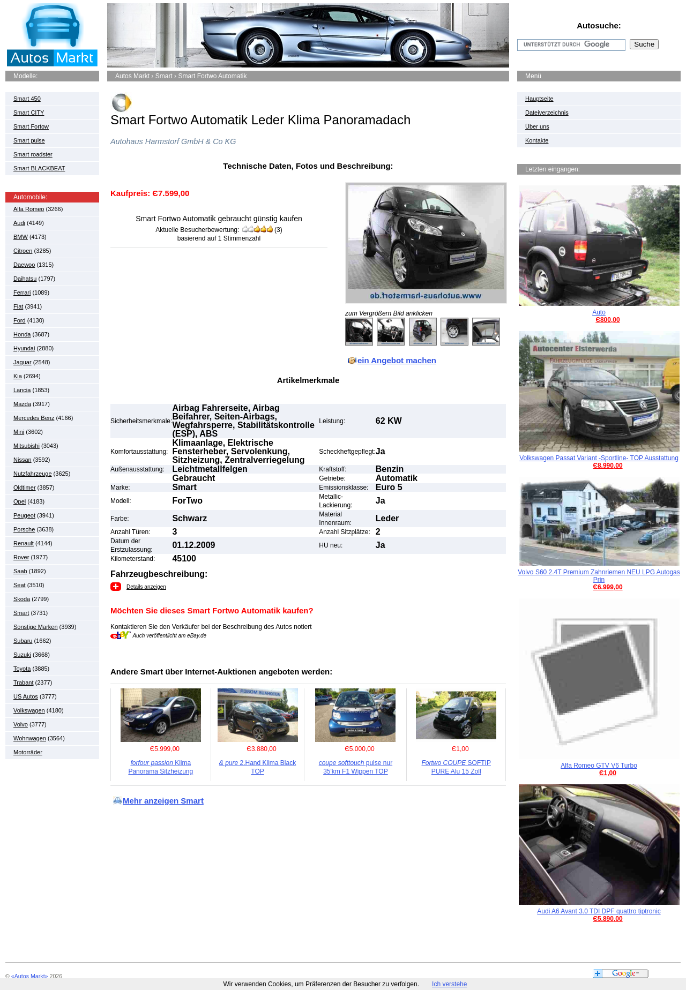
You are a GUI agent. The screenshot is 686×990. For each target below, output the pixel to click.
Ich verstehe (449, 984)
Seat (19, 585)
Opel (19, 501)
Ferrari (22, 292)
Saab (20, 571)
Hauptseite (539, 98)
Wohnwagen (29, 738)
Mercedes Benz (33, 418)
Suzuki (22, 654)
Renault (23, 543)
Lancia (22, 390)
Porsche (24, 529)
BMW (20, 237)
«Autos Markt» (29, 976)
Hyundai (24, 348)
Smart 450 (27, 98)
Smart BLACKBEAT (39, 168)
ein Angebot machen (396, 360)
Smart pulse (29, 140)
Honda (22, 334)
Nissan (22, 459)
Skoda (21, 599)
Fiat (18, 306)
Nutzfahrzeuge (32, 473)
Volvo (20, 724)
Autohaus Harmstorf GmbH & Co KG (173, 141)
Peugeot (24, 515)
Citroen (22, 251)
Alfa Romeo (28, 209)
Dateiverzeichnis (547, 112)
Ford (19, 320)
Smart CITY (28, 112)
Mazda (22, 404)
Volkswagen (29, 710)
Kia (17, 376)
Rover (21, 557)
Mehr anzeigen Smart (163, 800)
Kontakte (536, 140)
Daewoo (24, 264)
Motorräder (27, 752)
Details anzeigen (146, 587)
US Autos (25, 696)
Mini (18, 432)
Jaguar (22, 362)
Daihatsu (24, 278)
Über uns (537, 126)
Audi (19, 223)
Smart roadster (33, 154)
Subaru (22, 641)
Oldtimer (24, 487)
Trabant (23, 682)
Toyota (22, 668)
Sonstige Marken (35, 627)
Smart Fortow (31, 126)
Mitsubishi (26, 445)
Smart (21, 613)
